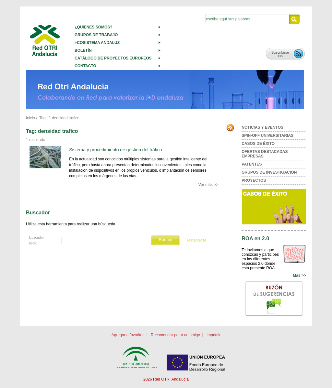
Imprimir (213, 335)
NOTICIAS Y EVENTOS (262, 127)
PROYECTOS (254, 180)
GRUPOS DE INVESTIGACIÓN (269, 172)
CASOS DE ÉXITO (258, 143)
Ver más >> (208, 184)
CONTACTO (85, 66)
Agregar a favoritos (128, 335)
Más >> (299, 275)
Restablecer (195, 240)
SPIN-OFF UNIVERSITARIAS (267, 135)
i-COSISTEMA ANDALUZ (97, 42)
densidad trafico (65, 118)
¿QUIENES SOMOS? (94, 27)
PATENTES (252, 164)
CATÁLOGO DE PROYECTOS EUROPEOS (113, 58)
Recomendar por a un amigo (175, 335)
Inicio (30, 118)
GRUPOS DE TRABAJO (96, 35)
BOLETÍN (83, 50)
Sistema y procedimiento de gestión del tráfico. (116, 149)
